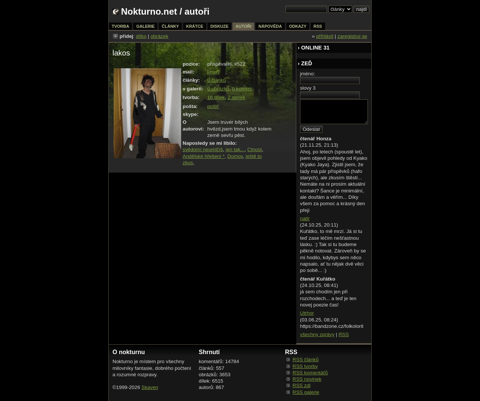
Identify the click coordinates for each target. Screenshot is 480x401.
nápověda (270, 26)
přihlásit (324, 36)
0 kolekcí (242, 89)
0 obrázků (218, 89)
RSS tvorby (305, 366)
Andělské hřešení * (204, 156)
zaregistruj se (352, 36)
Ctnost (255, 149)
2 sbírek (236, 97)
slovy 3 (307, 88)
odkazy (297, 26)
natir (305, 218)
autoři (243, 26)
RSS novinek (306, 379)
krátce (194, 26)
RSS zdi (301, 385)
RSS (344, 334)
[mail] (213, 72)
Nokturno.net (149, 11)
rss (318, 26)
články (170, 26)
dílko (141, 36)
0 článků (216, 80)
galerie (145, 26)
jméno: (307, 74)
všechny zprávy (317, 334)
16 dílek (216, 97)
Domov (235, 156)
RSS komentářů (310, 372)
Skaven (149, 387)
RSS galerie (305, 392)
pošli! (213, 106)
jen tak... (235, 149)
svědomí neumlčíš (203, 149)
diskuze (219, 26)
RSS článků (305, 359)
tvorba (120, 26)
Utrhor (307, 313)
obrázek (159, 36)
